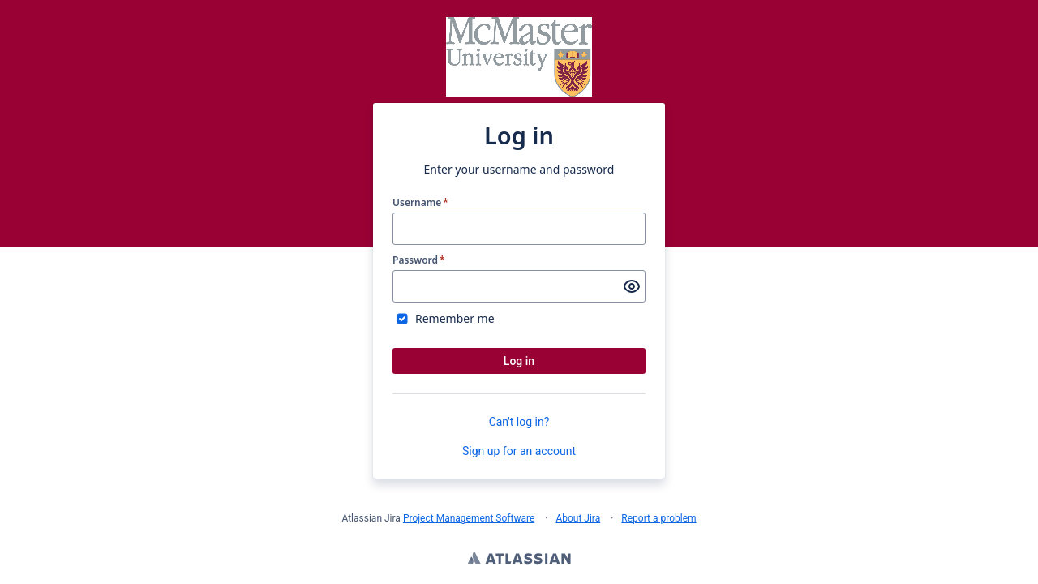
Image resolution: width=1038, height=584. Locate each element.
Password (418, 260)
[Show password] (632, 286)
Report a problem (658, 518)
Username (420, 202)
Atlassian (519, 560)
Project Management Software (468, 518)
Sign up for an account (519, 450)
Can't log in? (519, 421)
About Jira (577, 518)
